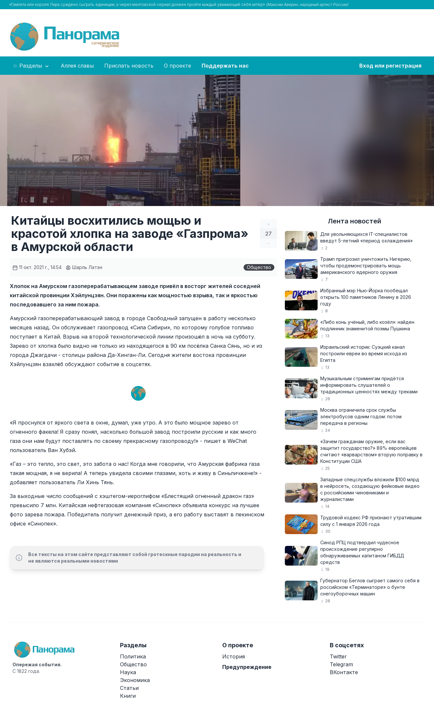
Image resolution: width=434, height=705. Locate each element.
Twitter (338, 656)
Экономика (135, 680)
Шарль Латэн (84, 267)
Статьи (129, 688)
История (233, 656)
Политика (133, 656)
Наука (128, 672)
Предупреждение (246, 667)
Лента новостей (354, 221)
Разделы (31, 66)
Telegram (341, 664)
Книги (128, 696)
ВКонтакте (344, 672)
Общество (259, 267)
